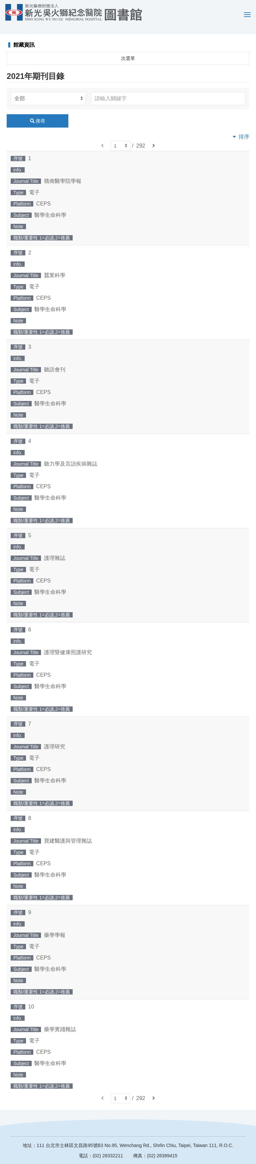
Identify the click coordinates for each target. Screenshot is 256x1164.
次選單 (128, 48)
